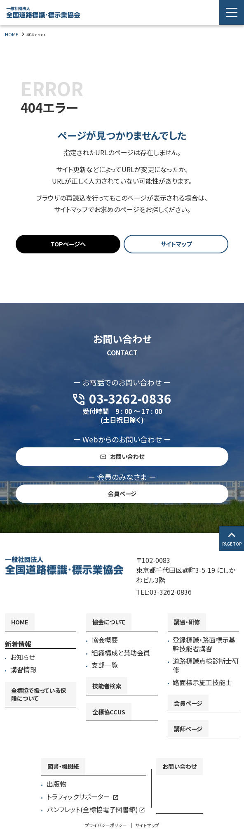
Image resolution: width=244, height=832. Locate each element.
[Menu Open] (231, 12)
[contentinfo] (122, 682)
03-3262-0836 (171, 592)
